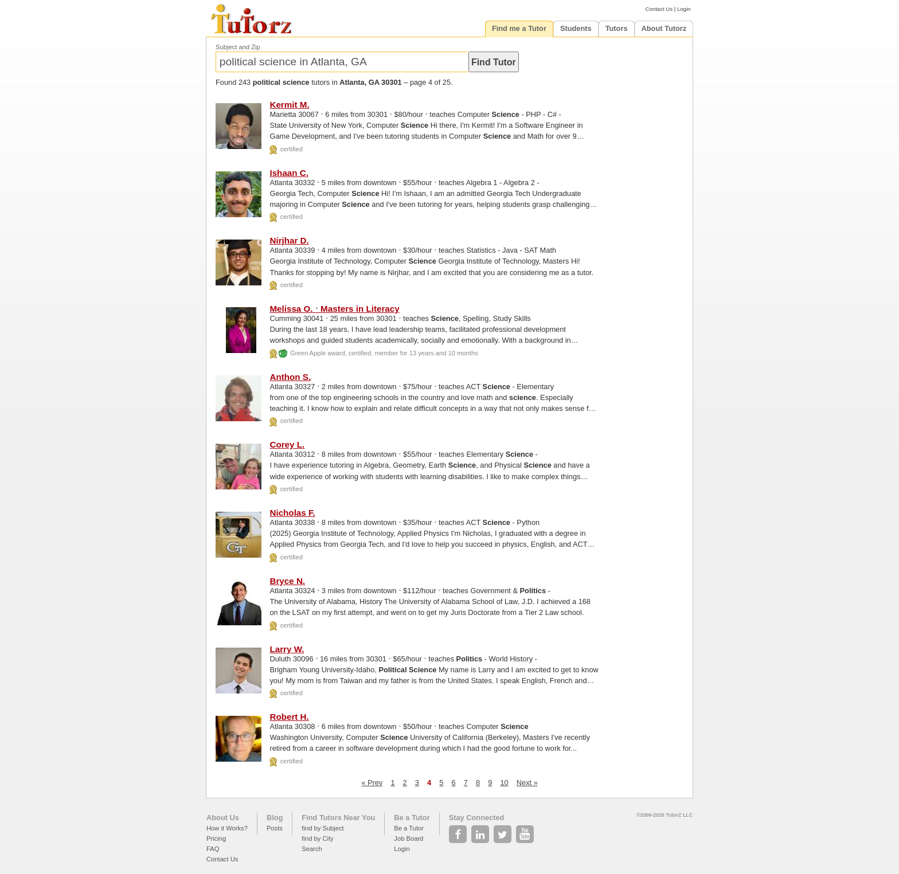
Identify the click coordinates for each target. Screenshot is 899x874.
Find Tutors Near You (338, 817)
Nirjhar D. (288, 240)
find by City (317, 838)
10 (504, 782)
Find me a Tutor (519, 28)
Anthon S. (290, 377)
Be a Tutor (411, 817)
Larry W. (286, 649)
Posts (275, 828)
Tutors (616, 28)
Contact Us (659, 9)
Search (312, 848)
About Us (222, 817)
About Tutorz (664, 28)
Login (683, 9)
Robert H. (288, 717)
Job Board (408, 838)
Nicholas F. (292, 513)
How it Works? (227, 828)
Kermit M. (289, 104)
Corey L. (286, 444)
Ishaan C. (288, 173)
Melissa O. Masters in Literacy (334, 308)
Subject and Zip (238, 47)
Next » (527, 782)
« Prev (371, 782)
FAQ (212, 848)
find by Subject (322, 828)
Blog (275, 817)
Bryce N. (287, 581)
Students (576, 28)
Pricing (216, 838)
